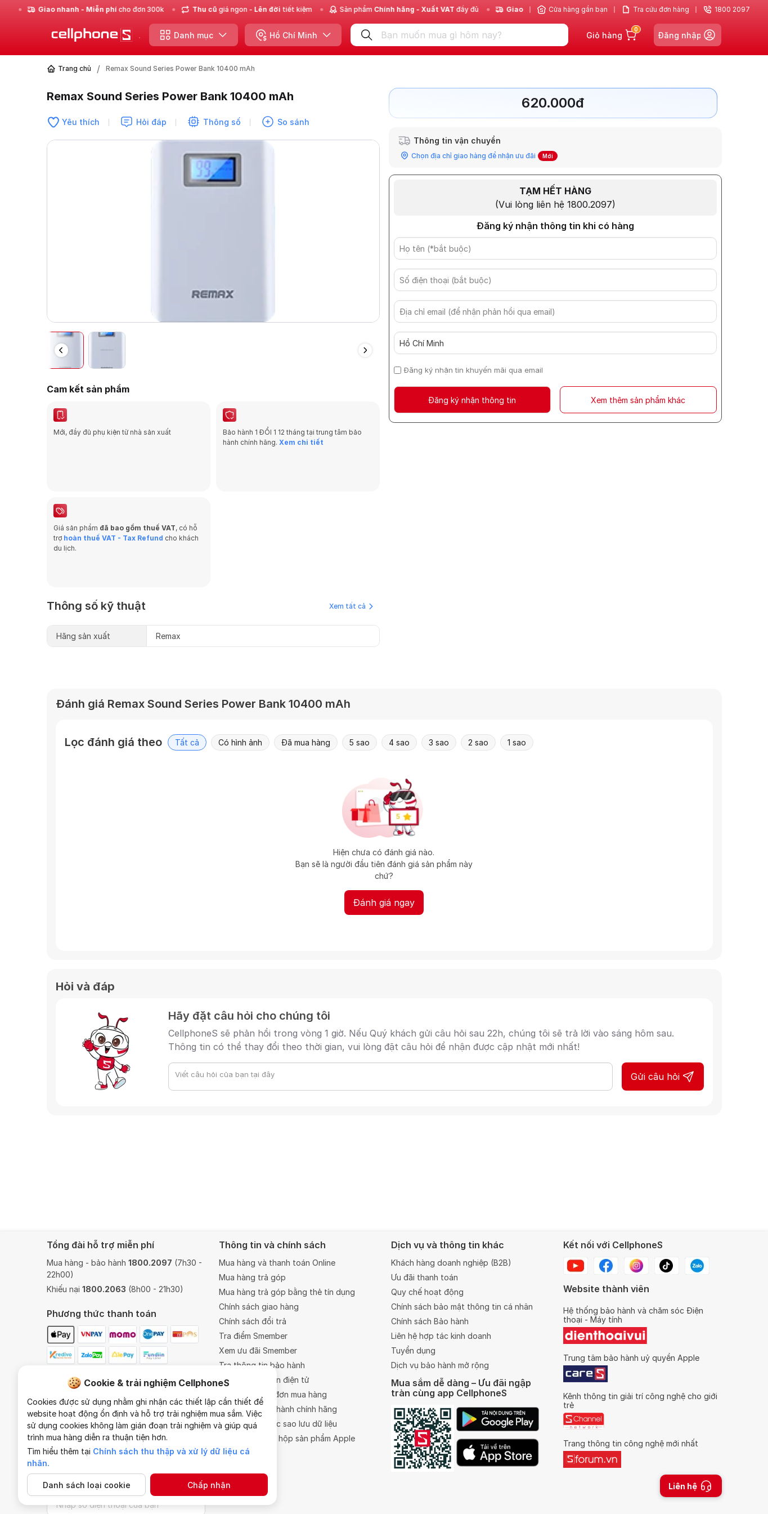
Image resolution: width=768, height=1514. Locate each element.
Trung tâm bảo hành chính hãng (278, 1409)
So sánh (293, 122)
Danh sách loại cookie (87, 1485)
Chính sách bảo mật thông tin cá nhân (462, 1306)
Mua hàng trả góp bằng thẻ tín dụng (287, 1292)
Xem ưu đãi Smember (258, 1350)
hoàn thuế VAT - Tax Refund (113, 511)
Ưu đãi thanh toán (424, 1277)
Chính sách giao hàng (259, 1306)
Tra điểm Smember (253, 1336)
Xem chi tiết (301, 442)
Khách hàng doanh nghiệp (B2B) (451, 1262)
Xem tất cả (351, 552)
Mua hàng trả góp (252, 1277)
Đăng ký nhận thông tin (472, 400)
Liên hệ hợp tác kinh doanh (441, 1336)
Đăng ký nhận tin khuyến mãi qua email (473, 369)
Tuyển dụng (413, 1350)
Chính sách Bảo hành (430, 1321)
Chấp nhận (209, 1485)
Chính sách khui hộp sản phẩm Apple (287, 1438)
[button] (365, 350)
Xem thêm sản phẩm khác (638, 400)
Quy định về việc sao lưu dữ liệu (278, 1423)
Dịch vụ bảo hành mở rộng (440, 1365)
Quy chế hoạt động (427, 1292)
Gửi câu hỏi (663, 1022)
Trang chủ (74, 68)
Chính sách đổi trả (252, 1321)
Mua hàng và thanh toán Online (277, 1262)
